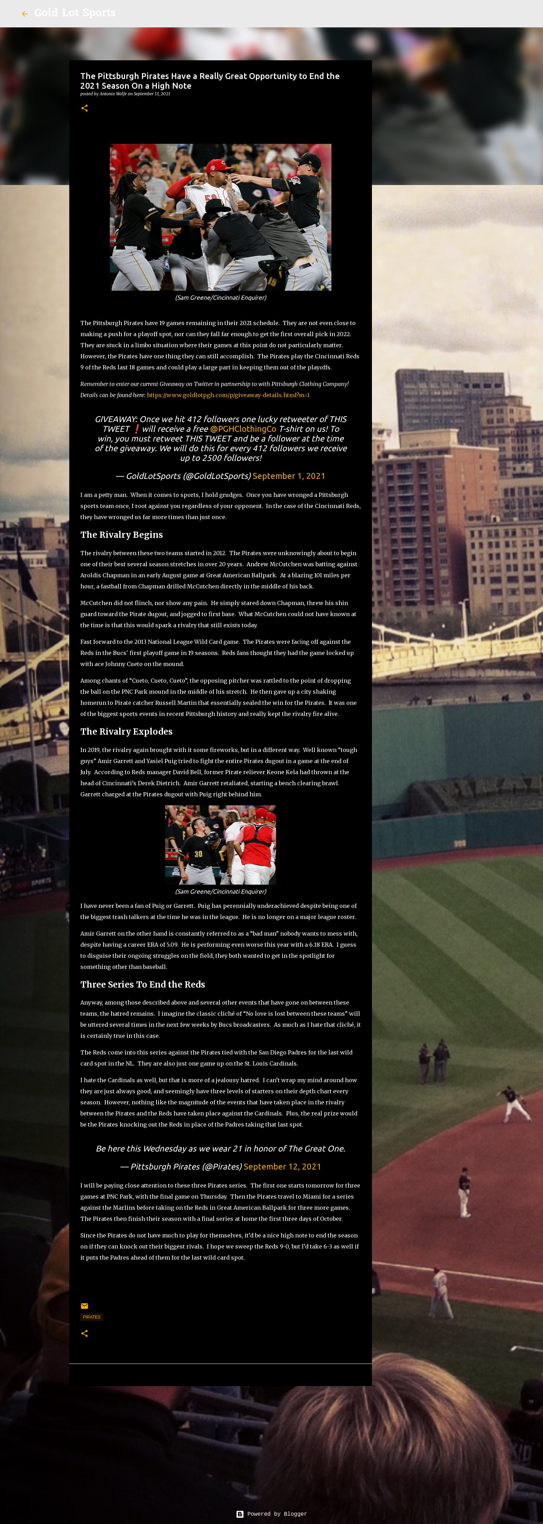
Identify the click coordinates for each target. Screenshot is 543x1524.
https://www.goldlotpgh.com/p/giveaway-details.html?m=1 (228, 395)
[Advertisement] (220, 1445)
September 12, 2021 (282, 1166)
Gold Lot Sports (75, 14)
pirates (91, 1317)
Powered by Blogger (271, 1514)
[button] (84, 108)
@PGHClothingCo (243, 428)
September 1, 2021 (289, 476)
